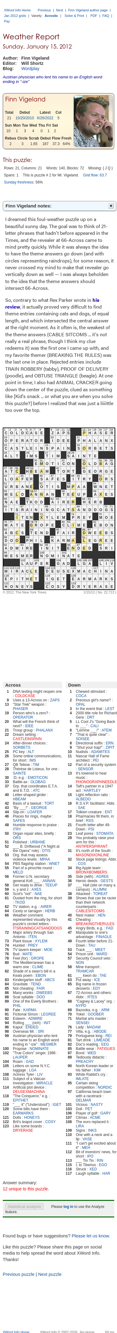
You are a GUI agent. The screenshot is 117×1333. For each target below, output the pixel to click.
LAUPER (20, 1057)
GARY (105, 1113)
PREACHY (85, 1061)
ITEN (32, 937)
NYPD (81, 1006)
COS (82, 864)
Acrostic (51, 16)
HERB (50, 911)
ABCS (50, 980)
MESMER (48, 1044)
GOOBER (96, 1014)
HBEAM (19, 799)
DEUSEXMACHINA (29, 1092)
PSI (91, 829)
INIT (47, 1023)
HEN (101, 915)
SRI (41, 1031)
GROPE (37, 958)
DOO (40, 997)
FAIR (40, 988)
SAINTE (19, 773)
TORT (49, 803)
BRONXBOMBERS (92, 872)
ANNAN (49, 881)
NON (80, 962)
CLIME (37, 967)
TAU (91, 945)
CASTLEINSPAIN (27, 739)
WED (92, 1053)
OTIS (46, 851)
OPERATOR (23, 717)
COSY (50, 1122)
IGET (57, 1104)
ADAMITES (100, 752)
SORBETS (21, 747)
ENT (108, 812)
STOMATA (104, 833)
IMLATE (82, 1079)
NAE (38, 894)
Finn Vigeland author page (88, 10)
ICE (97, 980)
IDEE (29, 726)
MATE (27, 954)
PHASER (20, 709)
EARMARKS (23, 1113)
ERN (109, 743)
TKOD (20, 902)
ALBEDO (83, 799)
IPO (90, 1156)
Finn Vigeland (25, 99)
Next (59, 10)
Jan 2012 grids (15, 16)
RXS (90, 820)
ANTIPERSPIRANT (92, 846)
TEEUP (51, 885)
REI (108, 1036)
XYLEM (41, 941)
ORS (17, 838)
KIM (97, 1070)
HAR (106, 1173)
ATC (36, 790)
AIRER (46, 907)
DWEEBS (44, 993)
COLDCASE (25, 696)
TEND (36, 984)
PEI (96, 760)
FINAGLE (104, 937)
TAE (103, 975)
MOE (48, 950)
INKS (92, 1130)
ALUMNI (100, 889)
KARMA (29, 1010)
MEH (86, 1148)
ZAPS (54, 700)
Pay (7, 21)
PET (88, 1109)
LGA (32, 1070)
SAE (81, 808)
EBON (41, 975)
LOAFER (34, 812)
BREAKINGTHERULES (95, 924)
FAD (109, 928)
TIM (36, 765)
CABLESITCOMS (90, 911)
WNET (54, 864)
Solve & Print (74, 16)
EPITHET (20, 1100)
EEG (105, 1044)
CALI (94, 726)
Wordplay (30, 68)
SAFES (19, 820)
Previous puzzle (18, 1274)
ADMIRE (35, 1018)
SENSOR (85, 769)
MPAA (45, 859)
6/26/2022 (45, 118)
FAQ (105, 16)
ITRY (17, 829)
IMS (32, 760)
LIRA (80, 1126)
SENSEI (82, 1023)
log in (68, 1207)
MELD (18, 872)
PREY (33, 945)
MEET (100, 950)
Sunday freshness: (19, 182)
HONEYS (32, 1117)
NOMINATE (39, 1049)
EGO (103, 1165)
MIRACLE (44, 1083)
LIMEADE (102, 1040)
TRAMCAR (85, 971)
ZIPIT (110, 747)
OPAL (80, 704)
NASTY (97, 1104)
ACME (95, 1117)
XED (93, 1169)
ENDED (31, 1027)
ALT (31, 752)
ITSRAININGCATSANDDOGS (37, 928)
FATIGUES (106, 1049)
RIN (100, 1160)
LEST (110, 709)
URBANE (37, 842)
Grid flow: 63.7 (95, 175)
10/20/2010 (25, 118)
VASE (87, 1139)
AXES (36, 889)
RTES (92, 997)
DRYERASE (23, 1130)
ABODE (100, 1031)
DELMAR (83, 1100)
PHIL (17, 1006)
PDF (93, 16)
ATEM (106, 730)
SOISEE (83, 739)
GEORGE (39, 808)
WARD (101, 954)
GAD (30, 1061)
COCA (81, 696)
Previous (44, 10)
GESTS (106, 881)
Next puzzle (50, 1274)
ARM (105, 1010)
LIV (40, 1074)
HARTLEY (92, 790)
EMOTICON (38, 777)
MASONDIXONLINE (92, 855)
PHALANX (44, 730)
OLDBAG (38, 782)
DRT (90, 717)
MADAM (94, 1027)
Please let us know (90, 1235)
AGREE (102, 876)
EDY (96, 988)
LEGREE (48, 1014)
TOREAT (100, 894)
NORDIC (105, 1087)
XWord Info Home (17, 10)
